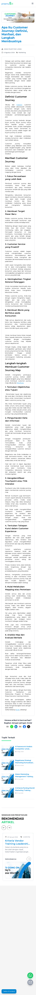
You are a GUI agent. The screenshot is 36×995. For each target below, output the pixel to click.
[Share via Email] (20, 727)
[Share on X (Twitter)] (29, 727)
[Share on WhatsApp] (12, 727)
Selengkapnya (18, 859)
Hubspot (19, 105)
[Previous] (4, 827)
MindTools (20, 383)
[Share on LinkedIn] (16, 727)
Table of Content (9, 991)
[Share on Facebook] (24, 727)
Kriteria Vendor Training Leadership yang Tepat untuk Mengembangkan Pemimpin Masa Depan (17, 842)
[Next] (9, 827)
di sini (17, 710)
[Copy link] (7, 727)
